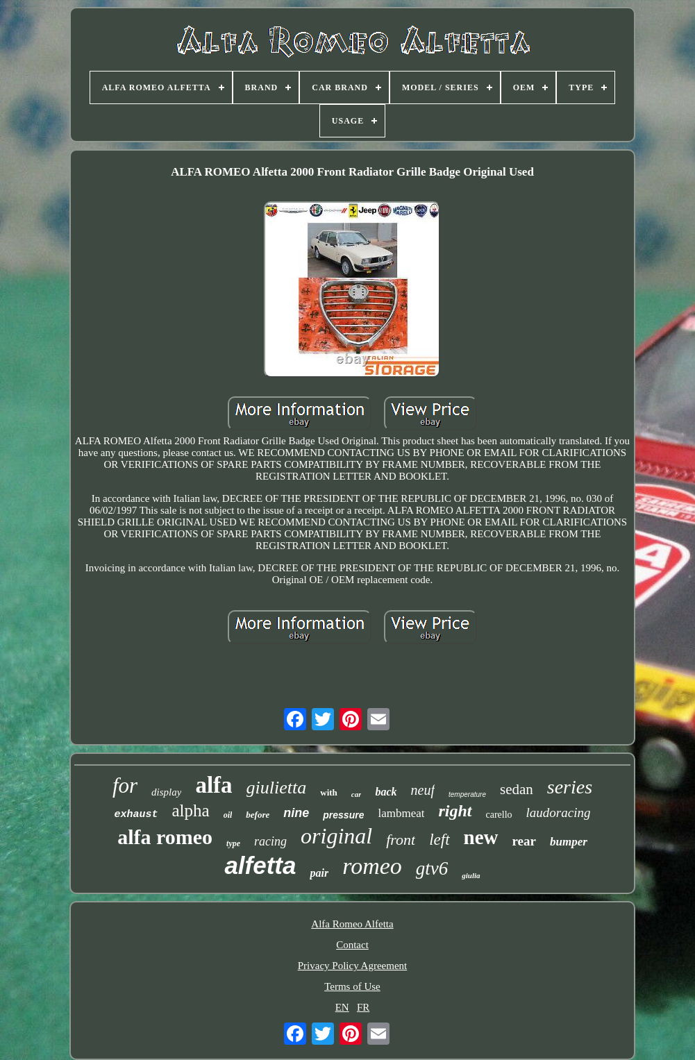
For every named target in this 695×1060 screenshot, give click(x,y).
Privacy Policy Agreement (352, 965)
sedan (516, 789)
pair (319, 873)
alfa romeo (164, 836)
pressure (343, 815)
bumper (568, 841)
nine (296, 813)
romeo (372, 866)
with (328, 792)
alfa (213, 785)
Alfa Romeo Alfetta (352, 923)
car (356, 794)
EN (342, 1007)
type (233, 843)
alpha (191, 810)
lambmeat (401, 813)
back (385, 792)
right (454, 811)
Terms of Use (352, 986)
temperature (467, 794)
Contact (352, 944)
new (481, 837)
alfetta (260, 865)
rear (524, 841)
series (569, 787)
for (124, 785)
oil (228, 815)
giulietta (276, 787)
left (439, 839)
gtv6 (432, 868)
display (166, 792)
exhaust (136, 815)
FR (363, 1007)
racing (270, 841)
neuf (423, 790)
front (400, 839)
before (257, 814)
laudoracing (558, 812)
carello (499, 814)
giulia (471, 875)
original (336, 835)
